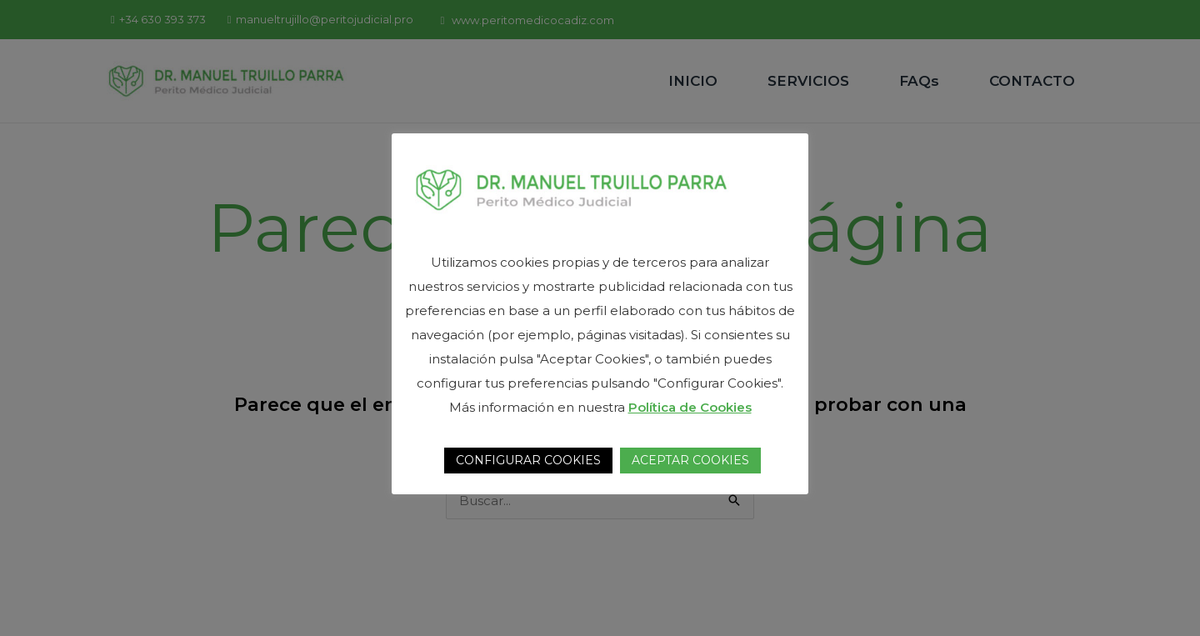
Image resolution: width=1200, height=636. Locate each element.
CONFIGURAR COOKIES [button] (528, 460)
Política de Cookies (690, 407)
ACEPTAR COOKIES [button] (690, 460)
